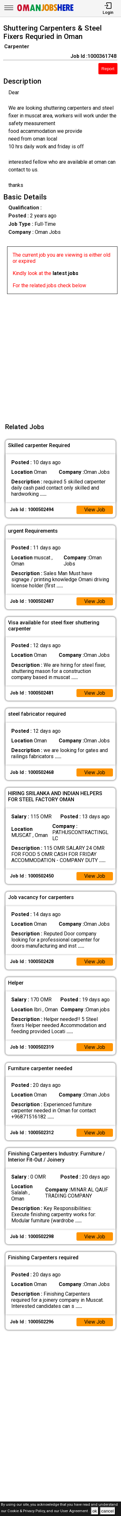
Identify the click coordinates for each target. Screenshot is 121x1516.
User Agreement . (75, 1511)
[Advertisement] (60, 354)
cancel (107, 1511)
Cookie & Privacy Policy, (26, 1511)
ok (94, 1511)
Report (107, 68)
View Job (94, 510)
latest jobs (65, 273)
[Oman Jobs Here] (45, 11)
